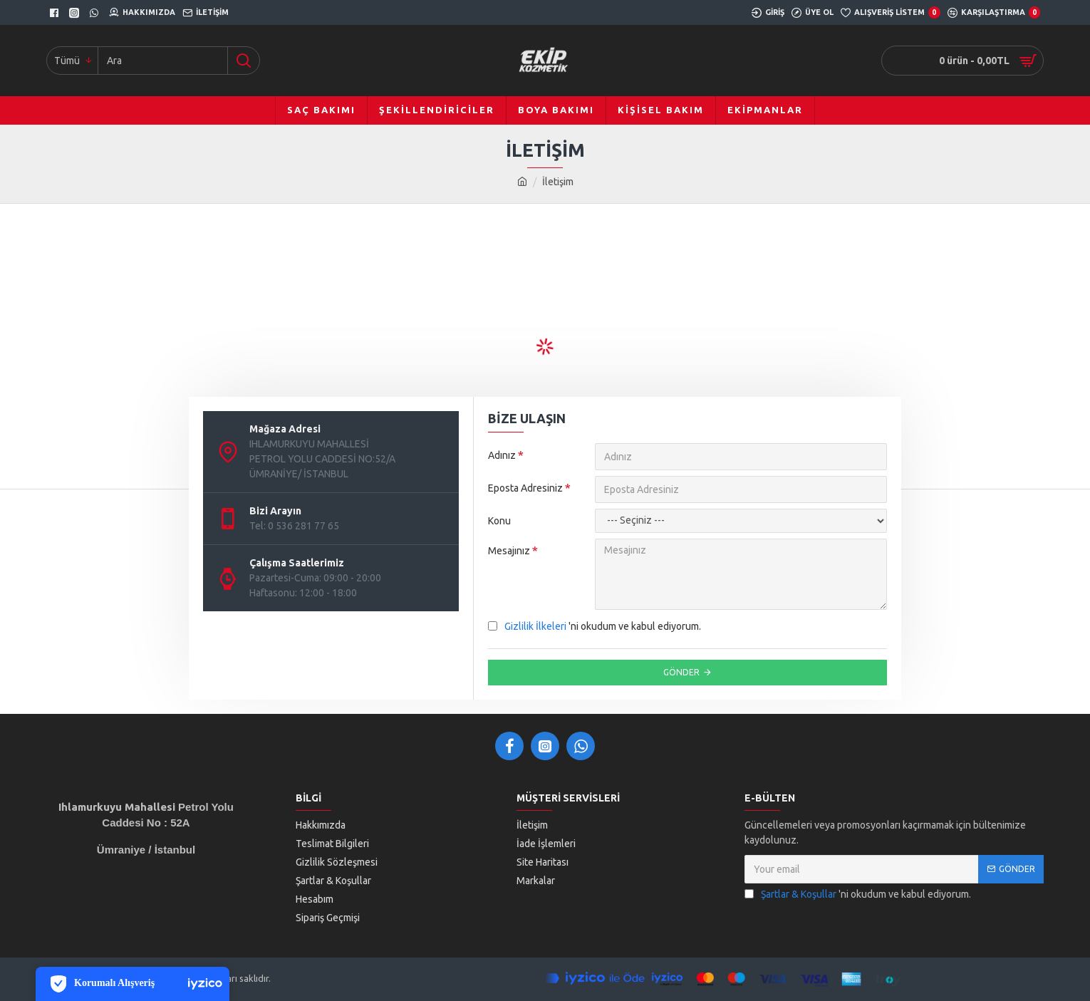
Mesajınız (509, 550)
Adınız (502, 455)
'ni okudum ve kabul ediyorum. (594, 626)
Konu (499, 521)
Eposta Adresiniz (525, 488)
